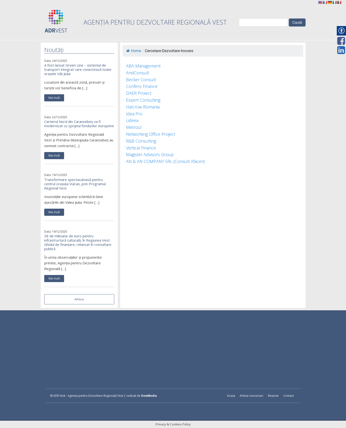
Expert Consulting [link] (143, 100)
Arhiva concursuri (251, 396)
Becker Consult (141, 79)
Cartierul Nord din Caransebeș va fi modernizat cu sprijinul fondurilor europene (79, 123)
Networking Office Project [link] (150, 134)
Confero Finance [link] (142, 86)
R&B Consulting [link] (141, 141)
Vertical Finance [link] (141, 148)
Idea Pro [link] (134, 114)
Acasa (231, 396)
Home (133, 51)
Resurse (273, 396)
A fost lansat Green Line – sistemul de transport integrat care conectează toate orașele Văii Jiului (77, 69)
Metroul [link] (134, 127)
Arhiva (79, 299)
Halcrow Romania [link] (143, 107)
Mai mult (54, 98)
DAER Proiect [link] (138, 93)
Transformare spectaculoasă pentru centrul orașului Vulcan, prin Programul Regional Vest (75, 183)
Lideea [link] (132, 120)
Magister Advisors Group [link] (150, 154)
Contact (288, 396)
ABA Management (143, 66)
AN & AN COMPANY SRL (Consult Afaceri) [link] (165, 161)
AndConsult (137, 73)
